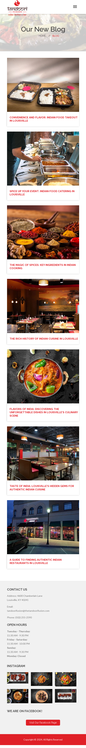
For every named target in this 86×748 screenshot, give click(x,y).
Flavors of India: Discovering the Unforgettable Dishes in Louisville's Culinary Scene (38, 415)
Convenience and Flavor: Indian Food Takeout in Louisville (38, 119)
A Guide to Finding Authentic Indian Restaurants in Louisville (37, 564)
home (44, 35)
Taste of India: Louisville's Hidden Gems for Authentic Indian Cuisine (43, 490)
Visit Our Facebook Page (43, 725)
